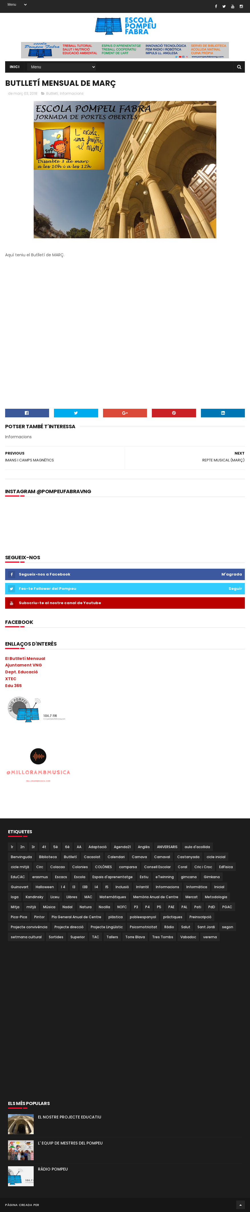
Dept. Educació (21, 672)
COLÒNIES (103, 866)
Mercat (192, 896)
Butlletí (52, 93)
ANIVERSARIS (167, 846)
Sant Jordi (206, 927)
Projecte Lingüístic (107, 927)
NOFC (122, 906)
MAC (88, 896)
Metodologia (216, 896)
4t (44, 846)
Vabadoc (188, 937)
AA (79, 846)
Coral (182, 866)
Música (49, 906)
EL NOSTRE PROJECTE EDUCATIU (69, 1117)
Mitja (15, 906)
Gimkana (212, 876)
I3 (73, 886)
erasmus (40, 876)
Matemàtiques (113, 896)
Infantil (142, 886)
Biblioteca (48, 856)
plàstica (115, 917)
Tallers (112, 937)
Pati (197, 906)
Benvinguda (21, 856)
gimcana (189, 876)
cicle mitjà (20, 866)
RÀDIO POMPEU (53, 1169)
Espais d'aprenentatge (112, 876)
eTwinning (165, 876)
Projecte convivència (29, 927)
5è (55, 846)
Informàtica (196, 886)
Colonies (80, 866)
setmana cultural (26, 937)
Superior (77, 937)
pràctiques (172, 917)
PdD (211, 906)
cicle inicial (216, 856)
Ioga (15, 896)
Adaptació (97, 846)
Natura (86, 906)
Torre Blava (135, 937)
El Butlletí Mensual (25, 658)
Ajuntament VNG (23, 665)
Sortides (56, 937)
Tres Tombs (162, 937)
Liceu (55, 896)
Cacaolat (92, 856)
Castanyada (188, 856)
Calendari (116, 856)
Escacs (61, 876)
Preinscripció (200, 917)
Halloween (45, 886)
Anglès (144, 846)
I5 (106, 886)
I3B (85, 886)
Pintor (39, 917)
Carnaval (162, 856)
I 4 (63, 886)
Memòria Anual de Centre (155, 896)
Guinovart (20, 886)
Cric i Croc (203, 866)
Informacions (72, 93)
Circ (39, 866)
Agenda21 (122, 846)
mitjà (31, 906)
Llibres (71, 896)
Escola (79, 876)
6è (67, 846)
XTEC (10, 679)
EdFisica (226, 866)
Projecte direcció (69, 927)
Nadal (67, 906)
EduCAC (18, 876)
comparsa (128, 866)
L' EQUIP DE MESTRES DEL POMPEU (70, 1143)
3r (33, 846)
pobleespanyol (143, 917)
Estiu (144, 876)
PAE (171, 906)
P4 (147, 906)
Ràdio (169, 927)
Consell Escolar (157, 866)
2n (22, 846)
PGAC (227, 906)
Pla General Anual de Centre (76, 917)
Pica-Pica (19, 917)
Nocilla (104, 906)
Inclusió (122, 886)
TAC (95, 937)
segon (227, 927)
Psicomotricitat (143, 927)
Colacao (57, 866)
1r (12, 846)
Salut (185, 927)
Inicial (219, 886)
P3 (136, 906)
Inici (15, 66)
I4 (96, 886)
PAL (184, 906)
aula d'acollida (197, 846)
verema (210, 937)
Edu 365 (13, 686)
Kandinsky (34, 896)
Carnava (139, 856)
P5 (159, 906)
